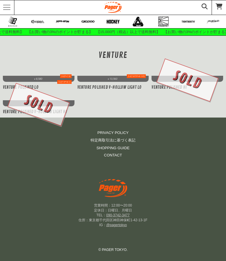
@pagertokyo (116, 225)
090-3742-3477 (117, 215)
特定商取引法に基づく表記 (113, 140)
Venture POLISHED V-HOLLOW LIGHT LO (109, 87)
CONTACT (113, 155)
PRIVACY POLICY (113, 132)
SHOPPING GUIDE (112, 148)
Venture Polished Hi (169, 87)
